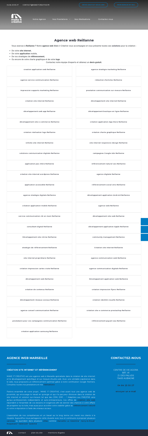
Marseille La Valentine (68, 421)
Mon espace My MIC (126, 5)
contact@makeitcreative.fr (36, 5)
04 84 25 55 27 (13, 5)
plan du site (37, 433)
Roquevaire (12, 424)
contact (22, 433)
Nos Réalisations (82, 19)
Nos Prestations (60, 19)
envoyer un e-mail (126, 391)
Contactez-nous (105, 19)
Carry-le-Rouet (88, 421)
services (11, 421)
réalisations (49, 385)
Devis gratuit (93, 5)
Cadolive (33, 424)
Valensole (23, 424)
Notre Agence (39, 19)
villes (45, 421)
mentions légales (56, 433)
